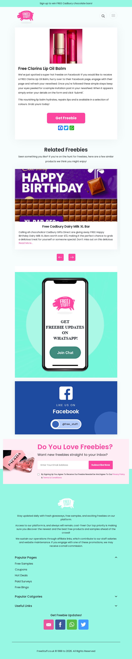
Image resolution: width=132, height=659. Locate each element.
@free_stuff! (64, 424)
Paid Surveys (23, 581)
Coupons (21, 569)
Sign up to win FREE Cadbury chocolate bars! (66, 3)
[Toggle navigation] (113, 15)
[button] (71, 257)
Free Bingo (22, 587)
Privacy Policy (119, 474)
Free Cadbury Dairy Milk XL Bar (66, 226)
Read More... (26, 243)
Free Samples (24, 563)
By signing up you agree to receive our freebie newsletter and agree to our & (83, 476)
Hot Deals (21, 575)
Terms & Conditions (52, 477)
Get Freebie (66, 118)
